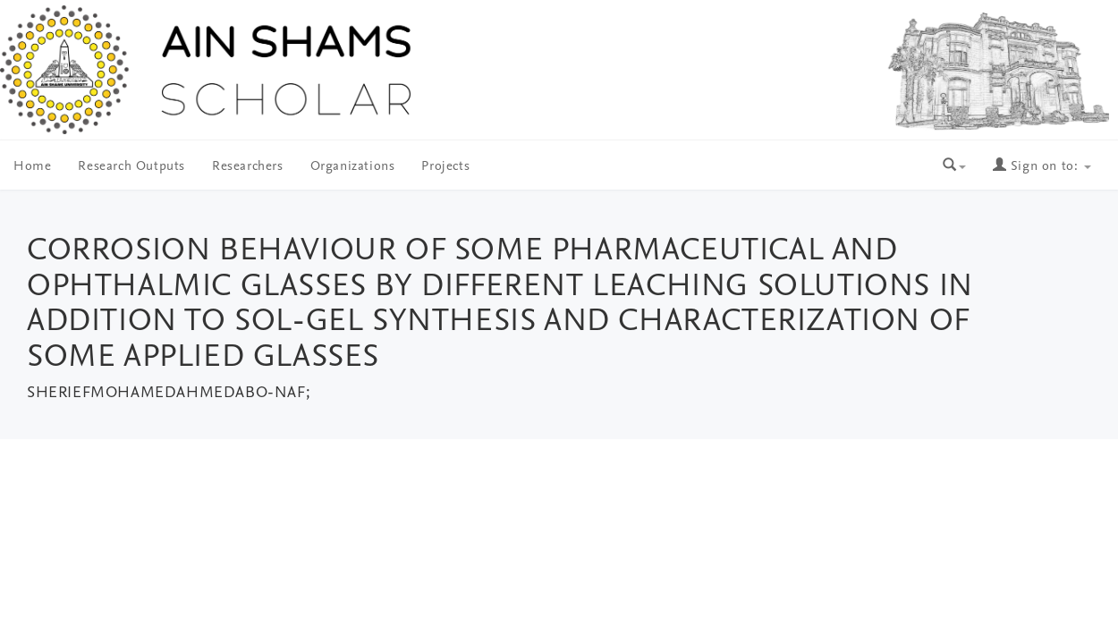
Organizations (352, 167)
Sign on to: (1042, 167)
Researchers (248, 167)
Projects (445, 167)
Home (32, 167)
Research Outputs (131, 167)
